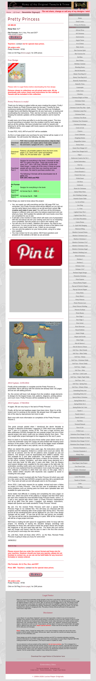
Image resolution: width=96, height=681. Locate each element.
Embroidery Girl (55, 668)
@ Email (16, 12)
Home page (25, 53)
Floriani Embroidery (46, 670)
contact (19, 44)
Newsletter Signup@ (31, 12)
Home (9, 12)
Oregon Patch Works (59, 670)
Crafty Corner (35, 670)
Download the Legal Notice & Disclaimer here (48, 656)
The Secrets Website (42, 668)
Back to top (12, 546)
